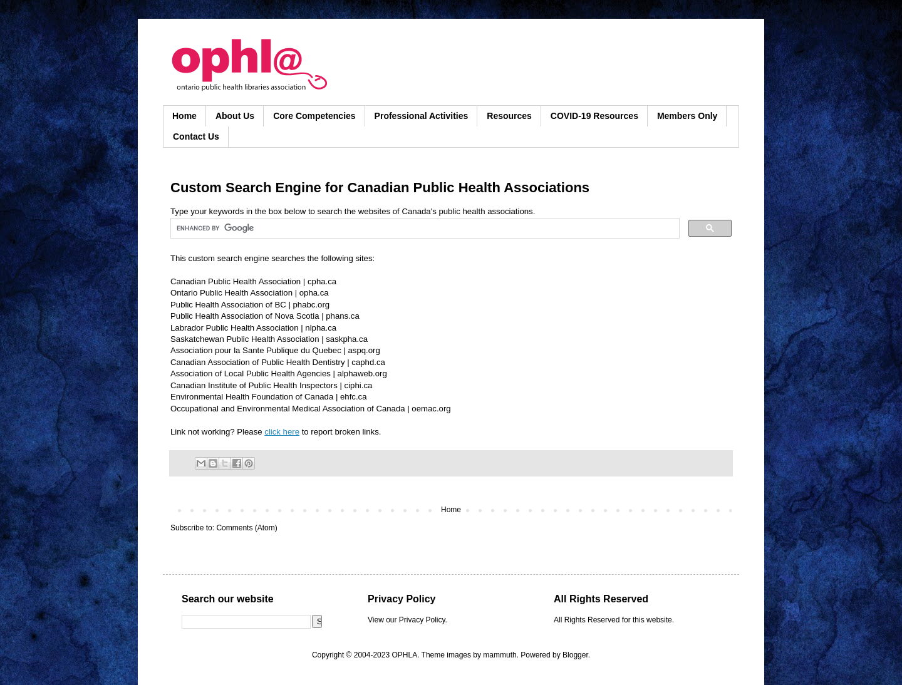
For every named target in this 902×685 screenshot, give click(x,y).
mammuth (499, 655)
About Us (234, 116)
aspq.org (364, 350)
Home (184, 116)
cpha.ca (322, 281)
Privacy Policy (422, 619)
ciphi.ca (359, 385)
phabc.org (311, 304)
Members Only (687, 116)
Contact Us (196, 136)
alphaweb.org (362, 373)
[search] (424, 228)
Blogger (575, 655)
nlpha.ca (320, 327)
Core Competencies (314, 116)
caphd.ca (368, 362)
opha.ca (314, 292)
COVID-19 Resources (594, 116)
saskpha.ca (347, 339)
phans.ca (343, 316)
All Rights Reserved (586, 619)
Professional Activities (422, 116)
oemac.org (431, 408)
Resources (509, 116)
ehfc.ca (353, 396)
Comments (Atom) (246, 527)
